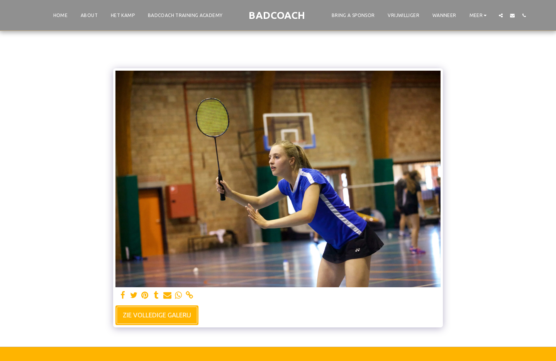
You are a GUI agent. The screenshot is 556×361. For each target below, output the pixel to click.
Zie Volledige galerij (157, 315)
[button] (500, 15)
